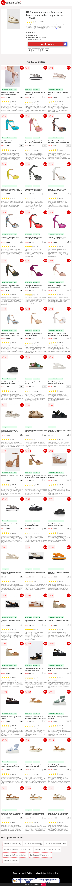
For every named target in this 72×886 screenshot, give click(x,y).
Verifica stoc (54, 44)
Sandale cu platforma (11, 861)
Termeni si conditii (19, 873)
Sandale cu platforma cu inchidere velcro (18, 849)
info (21, 97)
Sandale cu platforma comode (40, 855)
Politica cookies (52, 873)
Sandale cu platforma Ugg (33, 844)
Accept (43, 884)
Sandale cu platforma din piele (55, 844)
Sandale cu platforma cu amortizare (47, 849)
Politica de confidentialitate (36, 873)
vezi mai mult (53, 29)
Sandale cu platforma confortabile (15, 855)
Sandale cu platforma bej (12, 844)
